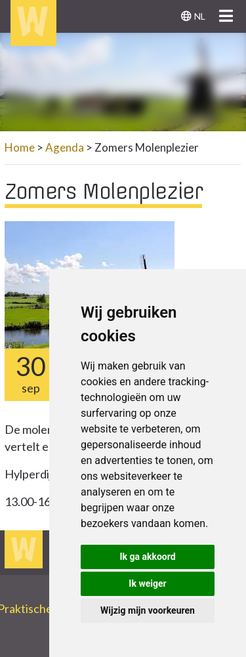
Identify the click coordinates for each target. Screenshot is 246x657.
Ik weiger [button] (147, 583)
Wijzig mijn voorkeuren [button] (147, 610)
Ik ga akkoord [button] (147, 556)
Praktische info (42, 608)
